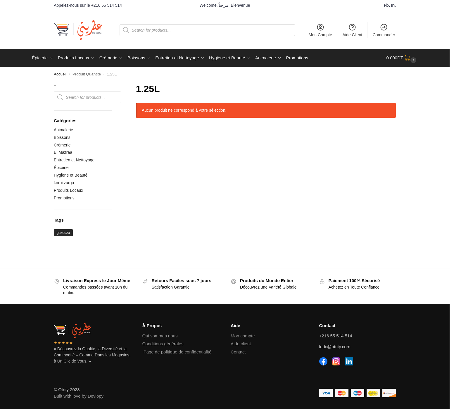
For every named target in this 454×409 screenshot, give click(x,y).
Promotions (64, 198)
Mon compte (243, 335)
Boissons (62, 137)
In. (393, 5)
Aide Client (352, 30)
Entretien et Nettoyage (74, 160)
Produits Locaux (68, 190)
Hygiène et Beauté (70, 175)
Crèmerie (62, 145)
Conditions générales (163, 343)
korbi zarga (64, 182)
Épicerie (61, 167)
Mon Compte (320, 30)
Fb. (387, 5)
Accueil (60, 74)
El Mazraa (63, 152)
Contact (238, 351)
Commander (384, 30)
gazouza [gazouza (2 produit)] (63, 233)
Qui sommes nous (160, 335)
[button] (402, 58)
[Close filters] (113, 85)
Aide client (241, 343)
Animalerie (63, 129)
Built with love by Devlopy (78, 396)
